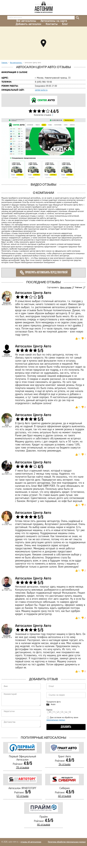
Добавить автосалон (28, 24)
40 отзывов (64, 796)
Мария (7, 354)
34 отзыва (64, 764)
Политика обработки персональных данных (67, 842)
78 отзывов (22, 767)
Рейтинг (78, 288)
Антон (6, 588)
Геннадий (7, 303)
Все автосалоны (26, 21)
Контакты (52, 24)
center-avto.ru (41, 90)
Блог (65, 24)
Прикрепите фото (53, 702)
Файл (53, 704)
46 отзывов (43, 824)
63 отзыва (22, 796)
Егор (7, 425)
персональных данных (55, 720)
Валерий (6, 636)
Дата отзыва (65, 288)
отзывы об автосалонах (31, 842)
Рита (7, 523)
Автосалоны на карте (54, 21)
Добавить (66, 727)
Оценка (49, 710)
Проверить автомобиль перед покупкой (43, 272)
